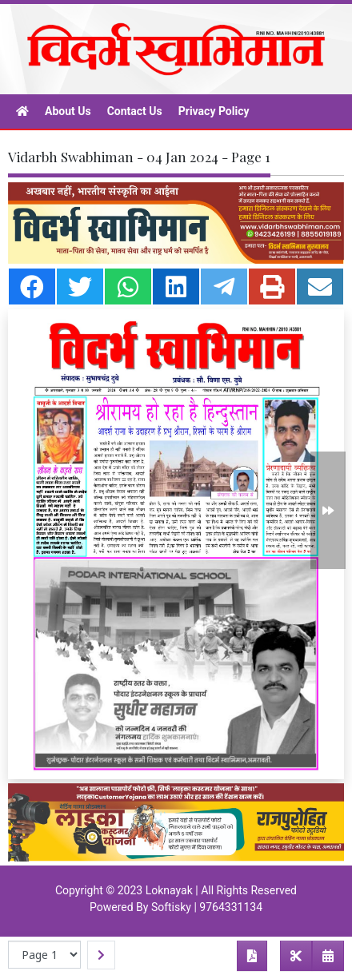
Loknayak (169, 890)
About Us (68, 111)
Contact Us (134, 111)
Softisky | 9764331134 (206, 907)
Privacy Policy (214, 111)
